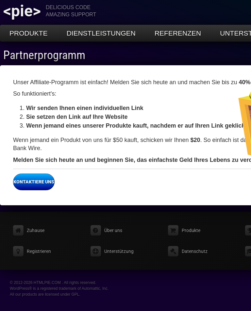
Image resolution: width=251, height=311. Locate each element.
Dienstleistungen (101, 33)
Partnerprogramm (44, 55)
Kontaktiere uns (33, 182)
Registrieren (39, 251)
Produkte (28, 33)
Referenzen (178, 33)
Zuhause (35, 230)
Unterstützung (119, 251)
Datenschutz (195, 251)
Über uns (113, 230)
